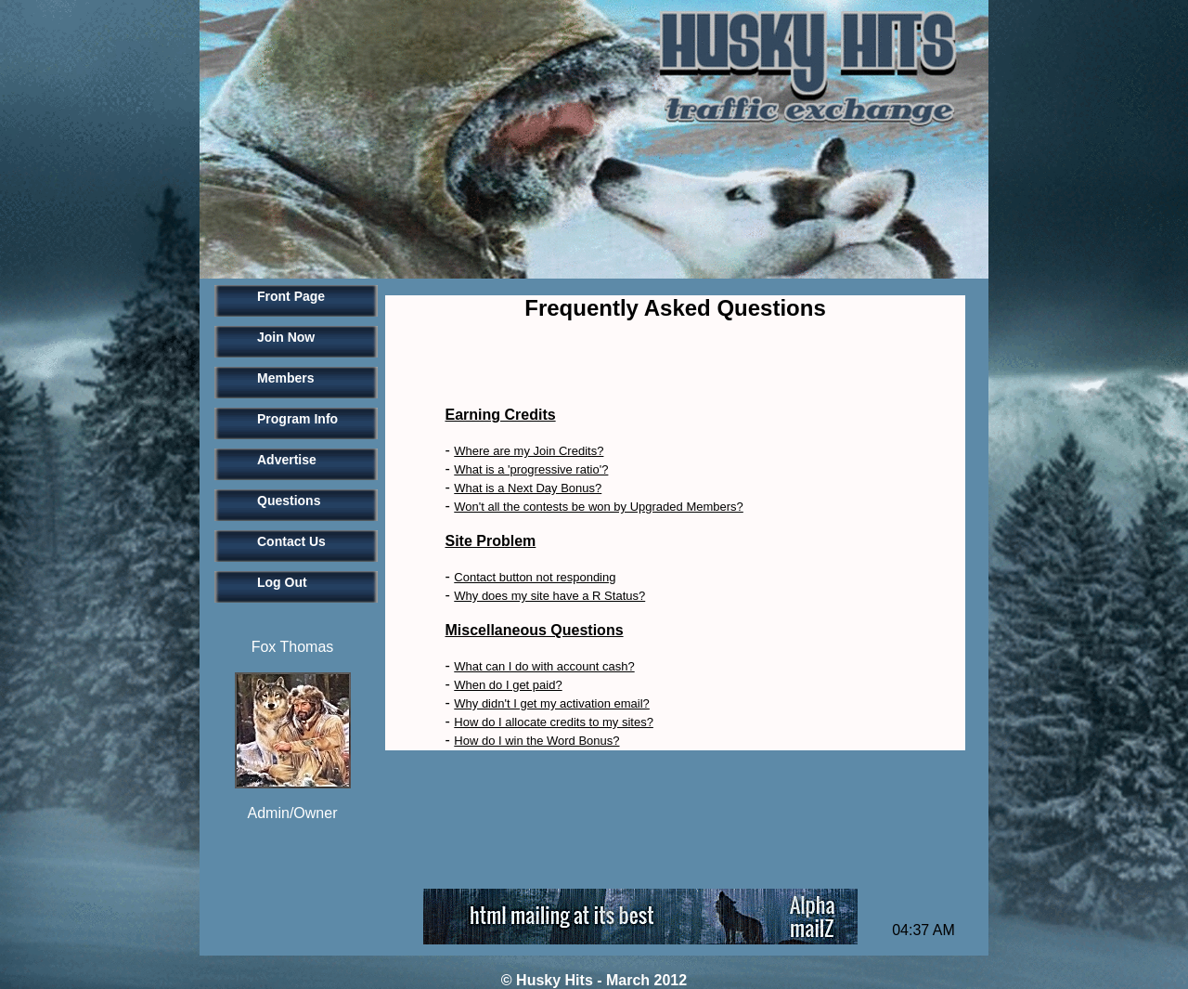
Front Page (291, 296)
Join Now (286, 337)
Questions (288, 500)
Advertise (286, 459)
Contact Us (291, 541)
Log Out (282, 582)
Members (285, 378)
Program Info (297, 418)
